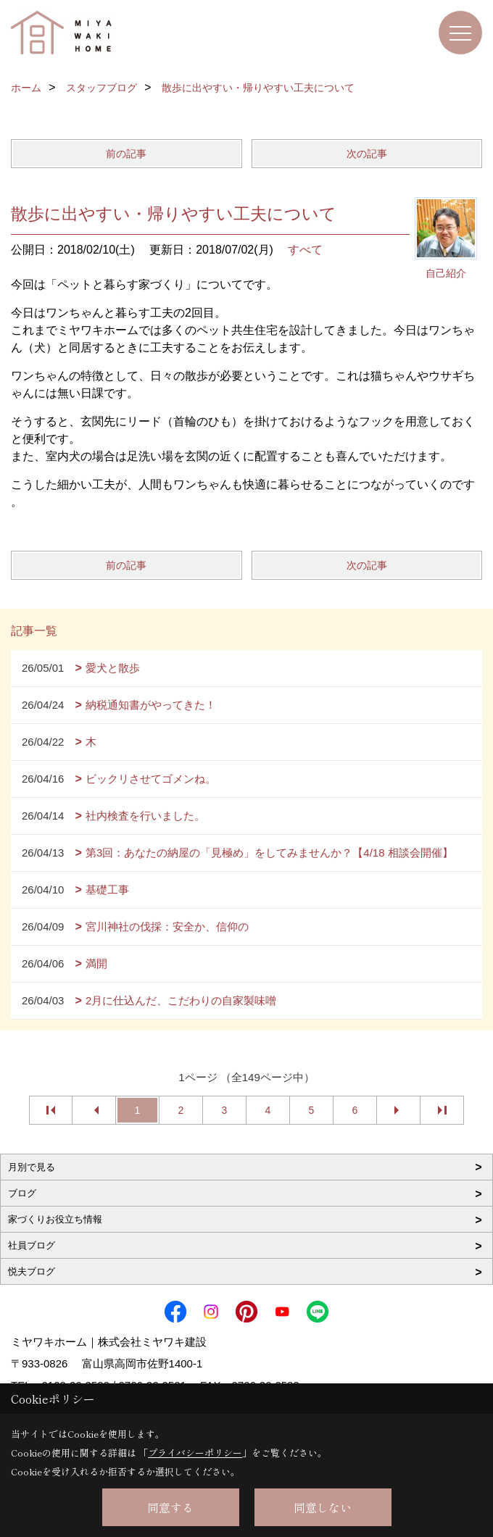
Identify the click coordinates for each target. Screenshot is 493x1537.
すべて (305, 249)
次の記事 (367, 153)
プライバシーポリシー (195, 1452)
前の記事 (126, 153)
